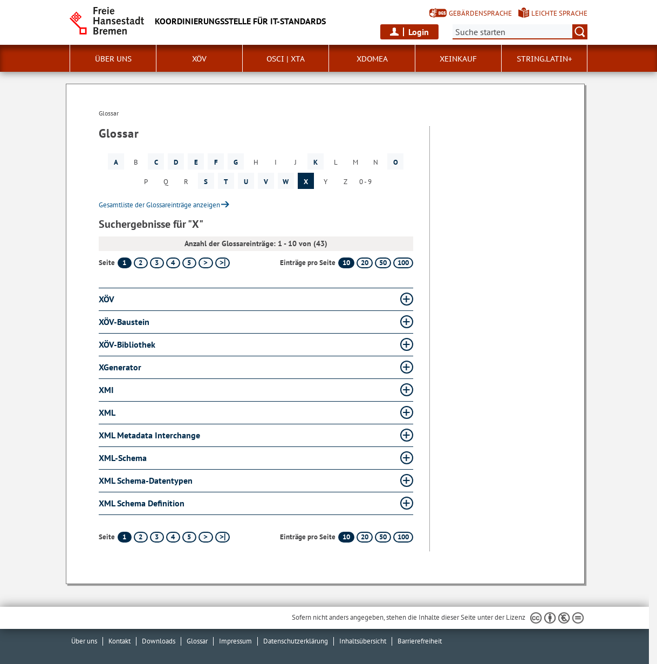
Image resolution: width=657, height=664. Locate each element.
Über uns (84, 641)
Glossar (197, 641)
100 (403, 262)
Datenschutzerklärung (295, 641)
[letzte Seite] (222, 263)
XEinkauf (458, 59)
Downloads (158, 641)
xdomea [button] (372, 59)
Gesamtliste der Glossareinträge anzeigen (159, 204)
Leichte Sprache (559, 13)
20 (364, 262)
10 (346, 262)
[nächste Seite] (206, 263)
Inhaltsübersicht (362, 641)
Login (418, 31)
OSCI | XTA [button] (285, 59)
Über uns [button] (113, 59)
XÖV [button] (199, 59)
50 (383, 262)
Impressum (235, 641)
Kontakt (119, 641)
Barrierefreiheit (420, 641)
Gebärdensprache (480, 13)
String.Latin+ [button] (544, 59)
